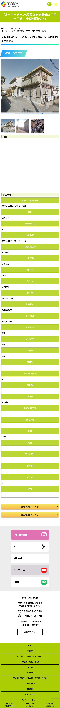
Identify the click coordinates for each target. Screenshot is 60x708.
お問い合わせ (30, 632)
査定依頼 (30, 689)
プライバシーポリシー (30, 699)
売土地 (30, 667)
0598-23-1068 (32, 611)
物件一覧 (14, 28)
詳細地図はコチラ (30, 514)
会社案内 (30, 651)
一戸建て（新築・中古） (30, 661)
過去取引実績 (30, 683)
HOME (3, 28)
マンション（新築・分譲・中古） (30, 656)
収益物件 (30, 672)
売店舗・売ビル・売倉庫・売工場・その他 (30, 678)
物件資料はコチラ (30, 506)
